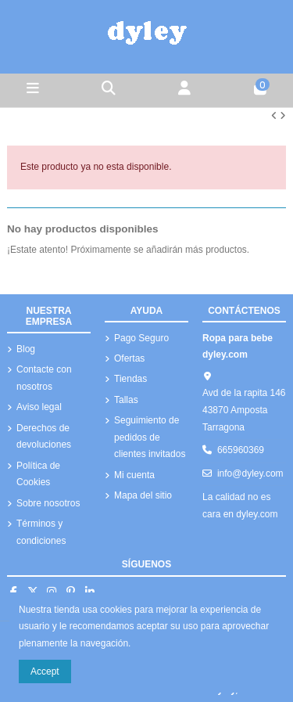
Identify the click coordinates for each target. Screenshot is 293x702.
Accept (44, 671)
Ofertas (129, 358)
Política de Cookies (38, 474)
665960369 (240, 450)
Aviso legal (39, 406)
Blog (25, 349)
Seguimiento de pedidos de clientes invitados (149, 437)
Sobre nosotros (48, 503)
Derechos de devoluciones (43, 437)
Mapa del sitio (143, 495)
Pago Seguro (141, 338)
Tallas (126, 399)
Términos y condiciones (41, 532)
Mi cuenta (134, 475)
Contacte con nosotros (44, 378)
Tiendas (130, 378)
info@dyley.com (250, 473)
